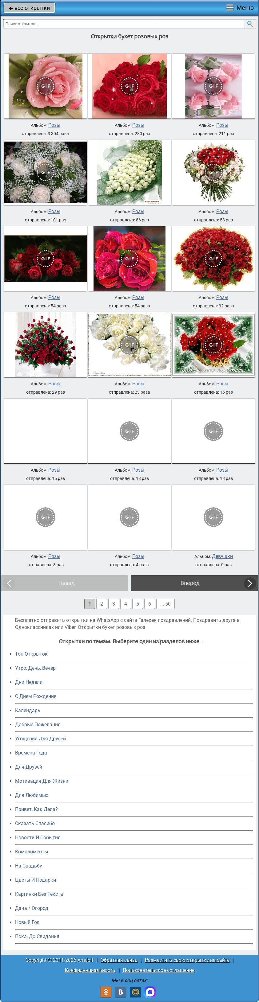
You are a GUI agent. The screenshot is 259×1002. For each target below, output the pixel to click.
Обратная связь (119, 960)
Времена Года (31, 753)
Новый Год (27, 922)
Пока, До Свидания (37, 936)
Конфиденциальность (90, 970)
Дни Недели (28, 682)
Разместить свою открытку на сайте (187, 960)
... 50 (165, 604)
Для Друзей (28, 767)
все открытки (29, 8)
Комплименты (31, 852)
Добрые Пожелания (38, 724)
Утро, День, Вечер (35, 668)
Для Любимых (31, 795)
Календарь (27, 710)
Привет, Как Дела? (36, 809)
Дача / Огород (31, 908)
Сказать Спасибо (35, 823)
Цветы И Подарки (35, 880)
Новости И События (38, 837)
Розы (54, 125)
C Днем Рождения (36, 696)
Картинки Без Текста (39, 894)
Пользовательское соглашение (158, 970)
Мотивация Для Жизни (41, 781)
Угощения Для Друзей (40, 739)
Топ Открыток (31, 654)
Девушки (222, 556)
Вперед (190, 583)
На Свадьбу (28, 866)
